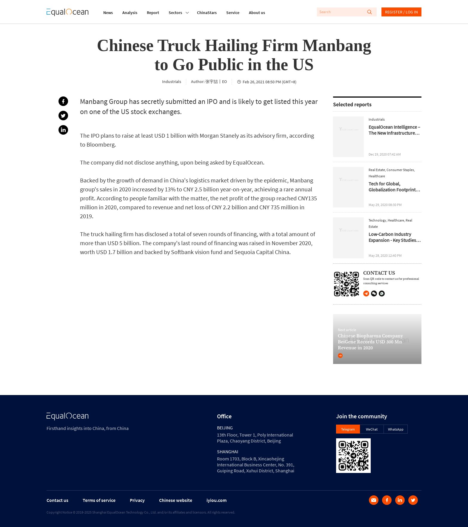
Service (232, 12)
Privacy (137, 500)
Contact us (57, 500)
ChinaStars (207, 12)
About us (257, 12)
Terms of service (99, 500)
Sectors (175, 11)
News (108, 12)
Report (153, 12)
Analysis (129, 12)
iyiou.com (217, 500)
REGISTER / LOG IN (401, 12)
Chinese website (175, 500)
